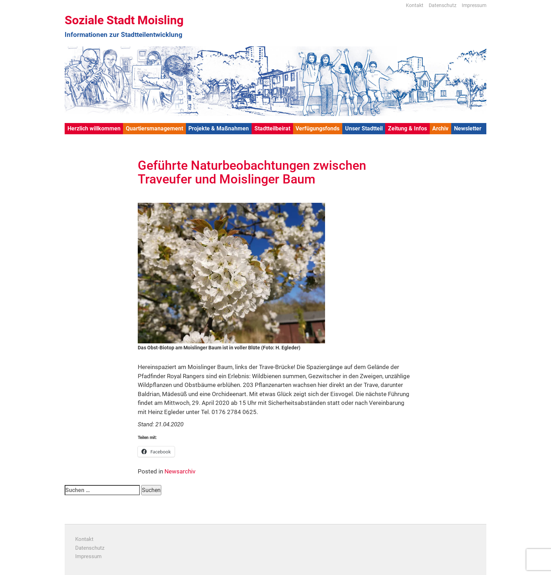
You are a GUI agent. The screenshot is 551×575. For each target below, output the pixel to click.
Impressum (474, 5)
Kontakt (414, 5)
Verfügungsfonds (317, 128)
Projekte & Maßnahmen (218, 128)
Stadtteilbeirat (272, 128)
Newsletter (467, 128)
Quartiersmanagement (154, 128)
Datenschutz (442, 5)
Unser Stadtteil (364, 128)
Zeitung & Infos (407, 128)
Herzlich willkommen (94, 128)
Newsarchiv (179, 471)
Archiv (440, 128)
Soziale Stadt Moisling (124, 20)
